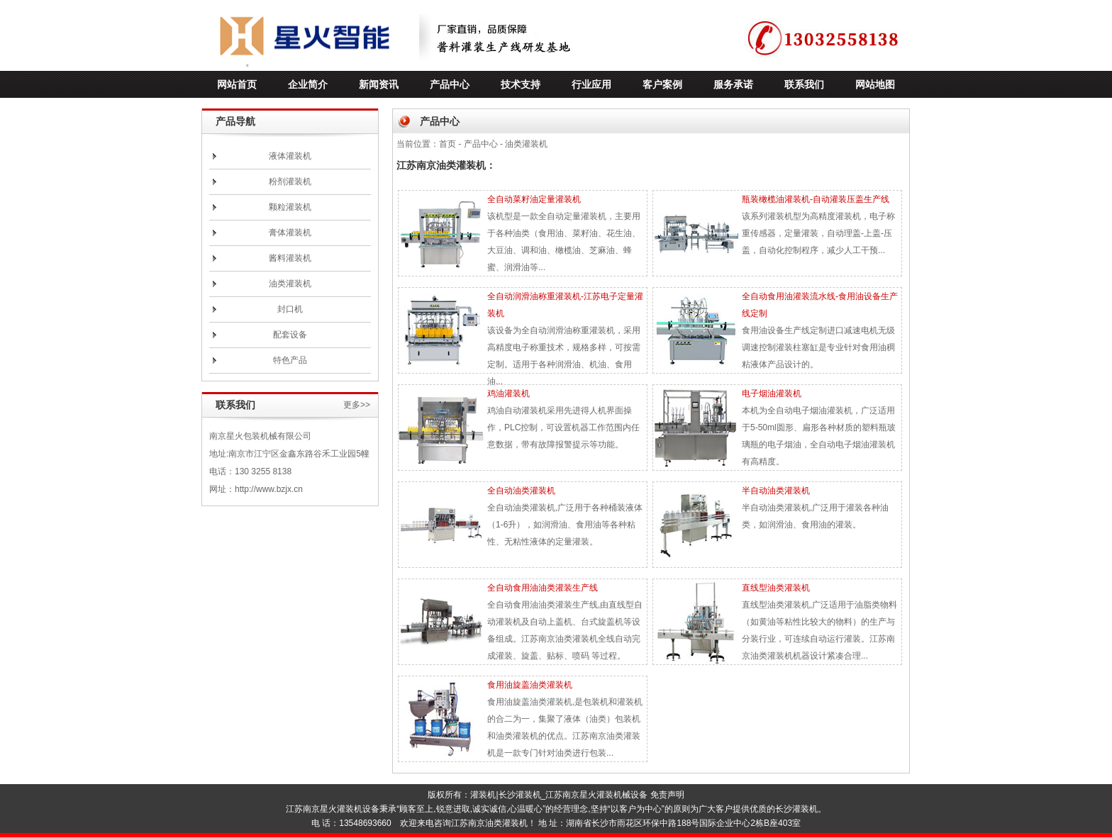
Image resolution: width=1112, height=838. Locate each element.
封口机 (290, 309)
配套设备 (290, 335)
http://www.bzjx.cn (269, 489)
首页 (447, 144)
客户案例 (662, 84)
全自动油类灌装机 (521, 491)
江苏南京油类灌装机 (489, 823)
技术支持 (520, 84)
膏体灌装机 (290, 233)
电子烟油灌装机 (771, 393)
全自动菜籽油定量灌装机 (534, 199)
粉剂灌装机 (290, 181)
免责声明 (667, 795)
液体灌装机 (290, 156)
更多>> (356, 405)
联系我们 (804, 84)
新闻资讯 (379, 84)
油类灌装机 (290, 284)
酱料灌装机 (290, 258)
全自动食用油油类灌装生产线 (542, 588)
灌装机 (483, 795)
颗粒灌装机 (290, 207)
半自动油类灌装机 (776, 491)
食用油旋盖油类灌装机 (529, 685)
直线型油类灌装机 (776, 588)
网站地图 (875, 84)
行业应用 (591, 84)
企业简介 (308, 84)
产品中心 (449, 84)
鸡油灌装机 (508, 393)
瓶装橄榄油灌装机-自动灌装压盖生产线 (815, 199)
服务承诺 (733, 84)
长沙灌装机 (520, 795)
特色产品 (290, 360)
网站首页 (237, 84)
